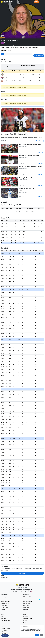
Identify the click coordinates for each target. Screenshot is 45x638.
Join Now (36, 1)
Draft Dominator (5, 599)
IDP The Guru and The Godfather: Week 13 (30, 144)
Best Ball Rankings (27, 601)
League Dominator (5, 601)
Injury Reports (4, 622)
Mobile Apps (26, 616)
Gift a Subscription (27, 618)
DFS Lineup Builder (27, 597)
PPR (3, 54)
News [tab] (9, 50)
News (2, 614)
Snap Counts (26, 605)
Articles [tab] (17, 47)
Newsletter (3, 618)
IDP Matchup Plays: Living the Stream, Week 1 (15, 134)
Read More (39, 140)
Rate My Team (4, 607)
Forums (25, 620)
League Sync (4, 597)
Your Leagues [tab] (4, 50)
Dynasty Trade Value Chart (33, 599)
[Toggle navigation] (42, 1)
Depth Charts (26, 603)
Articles (2, 612)
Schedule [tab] (22, 47)
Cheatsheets (4, 605)
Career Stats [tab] (28, 47)
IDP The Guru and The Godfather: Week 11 (30, 167)
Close (41, 635)
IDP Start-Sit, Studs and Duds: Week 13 (29, 155)
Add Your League (38, 55)
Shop (24, 614)
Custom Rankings (5, 603)
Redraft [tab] (2, 47)
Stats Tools (26, 607)
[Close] (42, 626)
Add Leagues (22, 573)
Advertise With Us (27, 612)
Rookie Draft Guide (5, 620)
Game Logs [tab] (35, 47)
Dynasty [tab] (12, 47)
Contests (25, 622)
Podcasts (3, 616)
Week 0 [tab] (7, 47)
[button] (31, 54)
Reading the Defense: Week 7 (27, 178)
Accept (37, 635)
